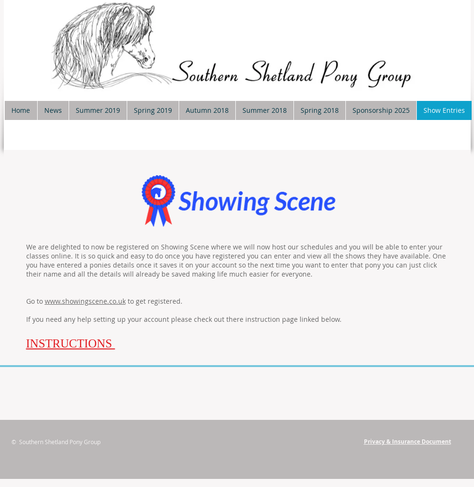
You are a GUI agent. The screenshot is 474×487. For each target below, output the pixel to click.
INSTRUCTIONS (70, 343)
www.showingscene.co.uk (85, 301)
